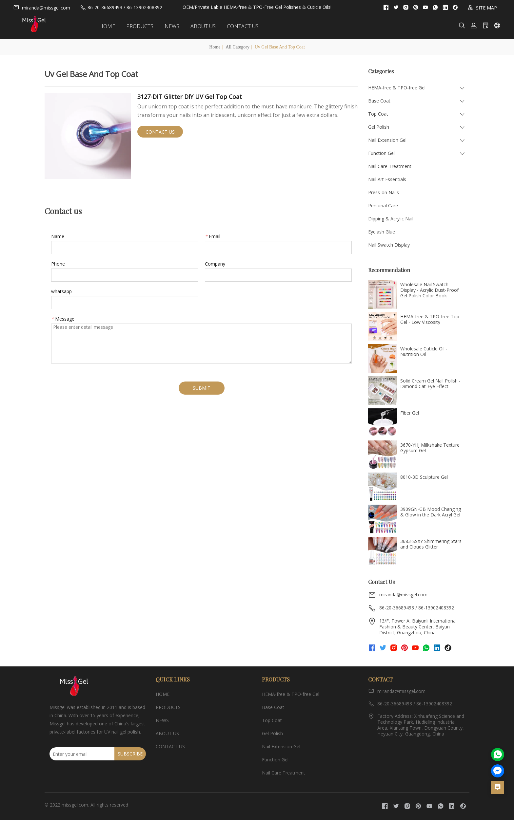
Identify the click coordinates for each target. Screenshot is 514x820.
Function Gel (381, 153)
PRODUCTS (144, 26)
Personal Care (383, 205)
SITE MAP (482, 8)
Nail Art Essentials (387, 179)
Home (214, 47)
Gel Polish (378, 127)
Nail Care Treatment (389, 166)
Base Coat (379, 101)
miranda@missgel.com (41, 7)
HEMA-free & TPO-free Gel (396, 87)
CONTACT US (248, 26)
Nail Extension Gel (387, 140)
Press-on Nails (383, 192)
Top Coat (378, 114)
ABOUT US (208, 26)
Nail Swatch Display (389, 245)
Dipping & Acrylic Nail (390, 218)
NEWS (176, 26)
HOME (112, 26)
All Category (237, 47)
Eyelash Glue (381, 232)
